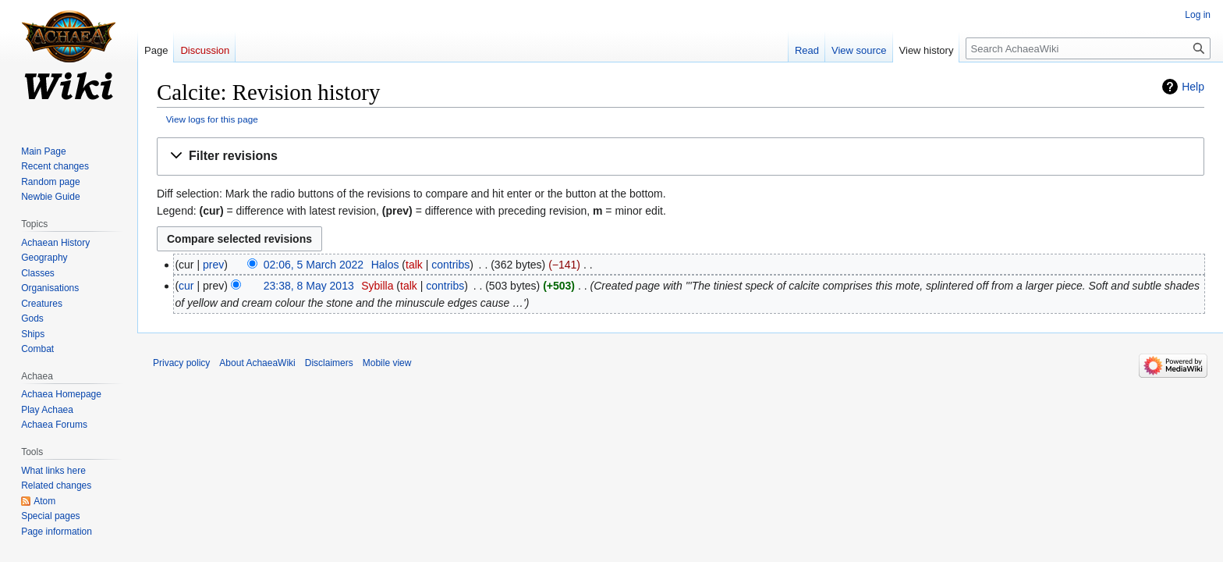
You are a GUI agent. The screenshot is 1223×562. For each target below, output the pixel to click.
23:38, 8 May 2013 (309, 285)
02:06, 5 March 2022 (313, 264)
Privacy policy (181, 362)
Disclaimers (329, 362)
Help (1193, 86)
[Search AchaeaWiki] (1088, 48)
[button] (680, 156)
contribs (450, 264)
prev (213, 264)
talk (414, 264)
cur (186, 285)
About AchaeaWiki (257, 362)
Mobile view (387, 362)
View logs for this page (212, 119)
